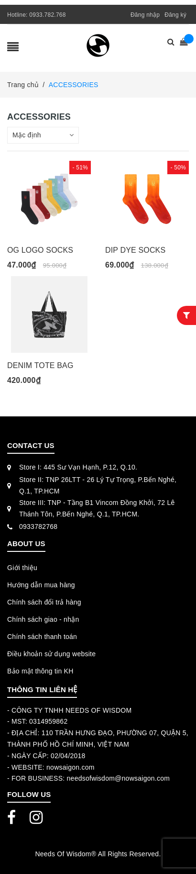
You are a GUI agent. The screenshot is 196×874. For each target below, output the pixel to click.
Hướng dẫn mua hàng (41, 585)
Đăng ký (175, 14)
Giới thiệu (22, 567)
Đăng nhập (145, 14)
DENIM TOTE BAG (40, 365)
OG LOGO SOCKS (40, 250)
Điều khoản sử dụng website (51, 654)
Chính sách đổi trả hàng (44, 602)
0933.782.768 (47, 14)
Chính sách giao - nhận (43, 619)
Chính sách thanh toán (42, 636)
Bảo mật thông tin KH (40, 671)
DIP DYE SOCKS (135, 250)
